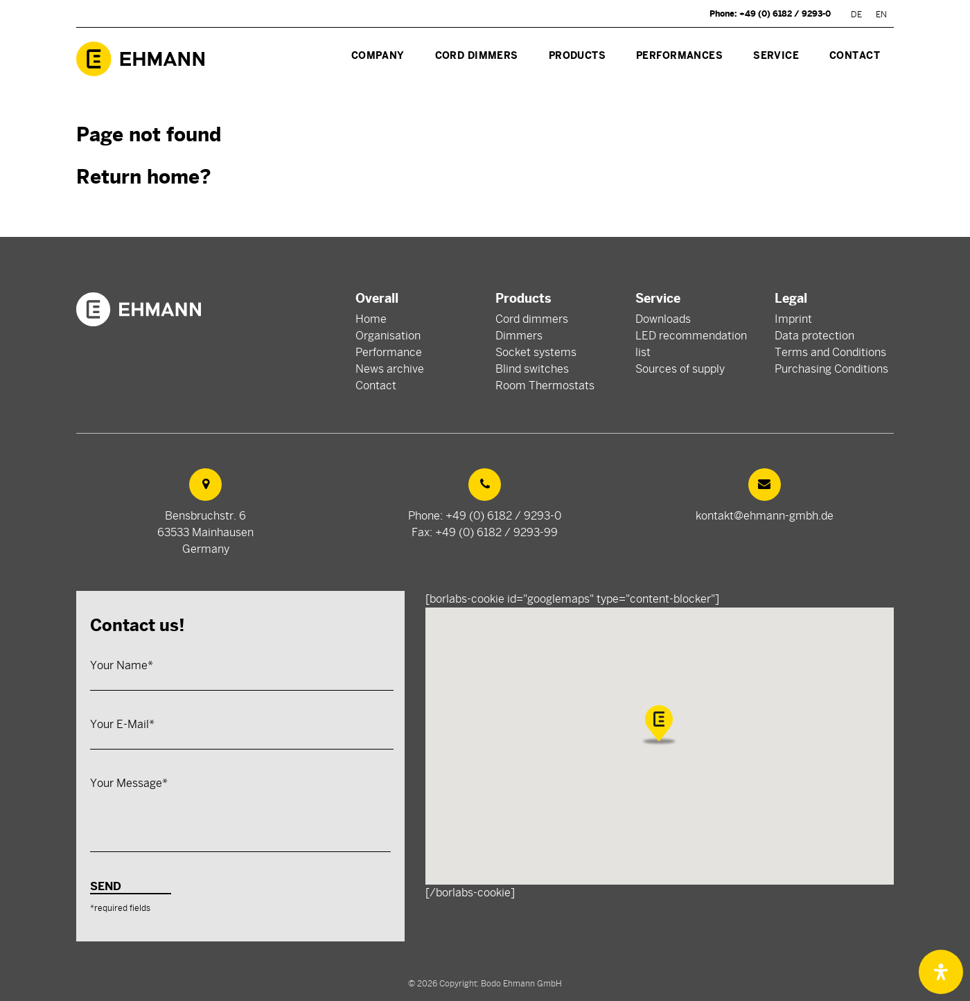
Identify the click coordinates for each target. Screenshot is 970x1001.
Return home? (143, 177)
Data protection (814, 336)
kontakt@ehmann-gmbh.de (765, 516)
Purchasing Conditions (831, 369)
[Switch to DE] (856, 14)
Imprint (793, 319)
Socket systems (535, 352)
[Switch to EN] (881, 14)
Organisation (388, 336)
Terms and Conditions (830, 352)
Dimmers (519, 336)
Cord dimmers (531, 319)
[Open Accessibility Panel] (941, 972)
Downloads (663, 319)
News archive (389, 369)
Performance (388, 352)
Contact (375, 386)
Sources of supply (680, 369)
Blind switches (532, 369)
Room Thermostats (544, 386)
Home (371, 319)
